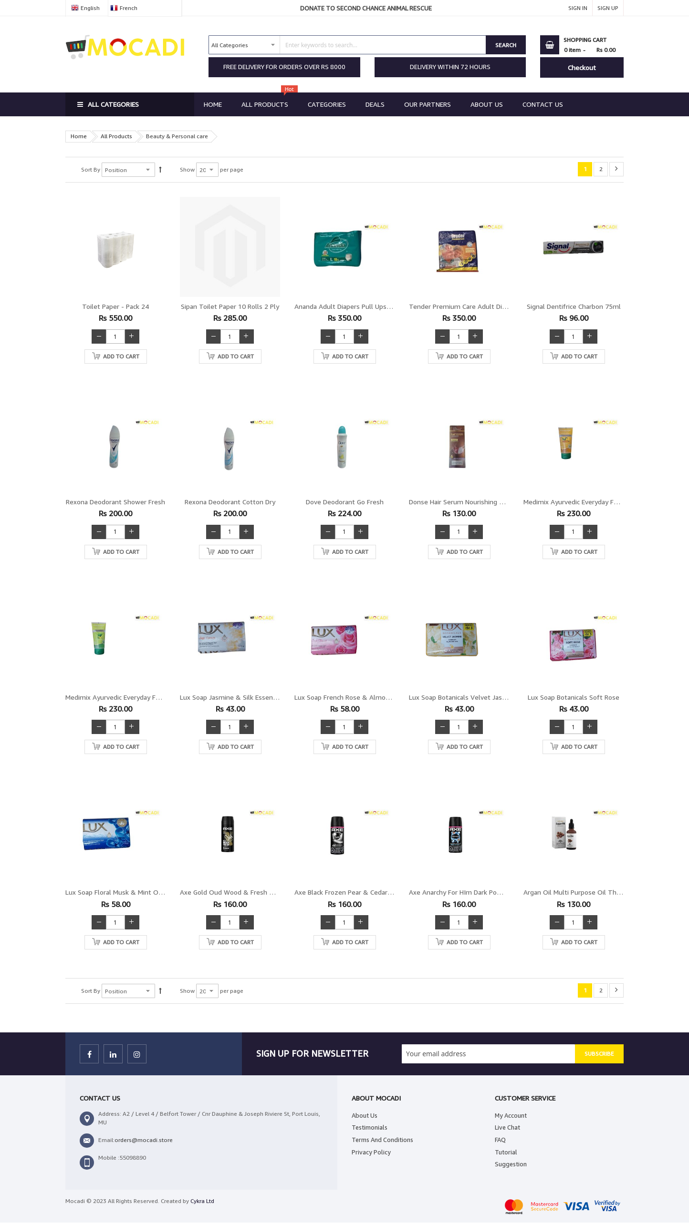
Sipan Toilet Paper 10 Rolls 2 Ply (230, 306)
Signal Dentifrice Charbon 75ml (574, 306)
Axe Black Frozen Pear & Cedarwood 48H (356, 892)
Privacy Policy (371, 1152)
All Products (116, 136)
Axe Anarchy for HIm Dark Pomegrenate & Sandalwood (492, 892)
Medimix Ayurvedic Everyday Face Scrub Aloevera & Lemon (154, 697)
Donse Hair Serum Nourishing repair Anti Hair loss (485, 502)
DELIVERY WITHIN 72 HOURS (450, 67)
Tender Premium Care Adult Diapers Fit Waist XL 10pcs (492, 306)
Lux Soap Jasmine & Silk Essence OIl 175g (244, 697)
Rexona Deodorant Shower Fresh (115, 502)
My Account (511, 1115)
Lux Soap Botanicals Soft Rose (573, 697)
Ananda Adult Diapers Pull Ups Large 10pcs (359, 306)
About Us (364, 1115)
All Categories (113, 104)
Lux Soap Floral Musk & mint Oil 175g (122, 892)
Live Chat (507, 1127)
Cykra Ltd (202, 1200)
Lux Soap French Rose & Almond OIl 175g (357, 697)
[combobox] (347, 44)
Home (79, 136)
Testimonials (369, 1127)
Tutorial (506, 1152)
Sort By (90, 169)
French (128, 7)
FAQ (500, 1139)
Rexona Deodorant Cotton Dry (230, 502)
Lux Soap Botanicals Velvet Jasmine (463, 697)
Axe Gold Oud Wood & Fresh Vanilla (234, 892)
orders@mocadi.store (144, 1139)
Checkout (582, 67)
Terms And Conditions (382, 1139)
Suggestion (511, 1164)
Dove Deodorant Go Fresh (345, 502)
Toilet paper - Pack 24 (115, 306)
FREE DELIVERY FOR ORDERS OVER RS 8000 (284, 67)
